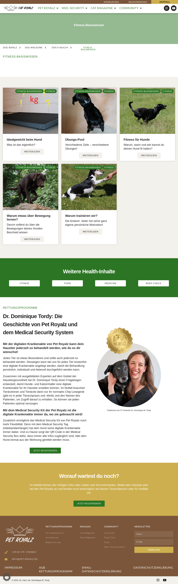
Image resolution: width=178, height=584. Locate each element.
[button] (48, 8)
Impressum (13, 567)
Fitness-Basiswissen (29, 91)
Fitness (50, 91)
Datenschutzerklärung (153, 567)
